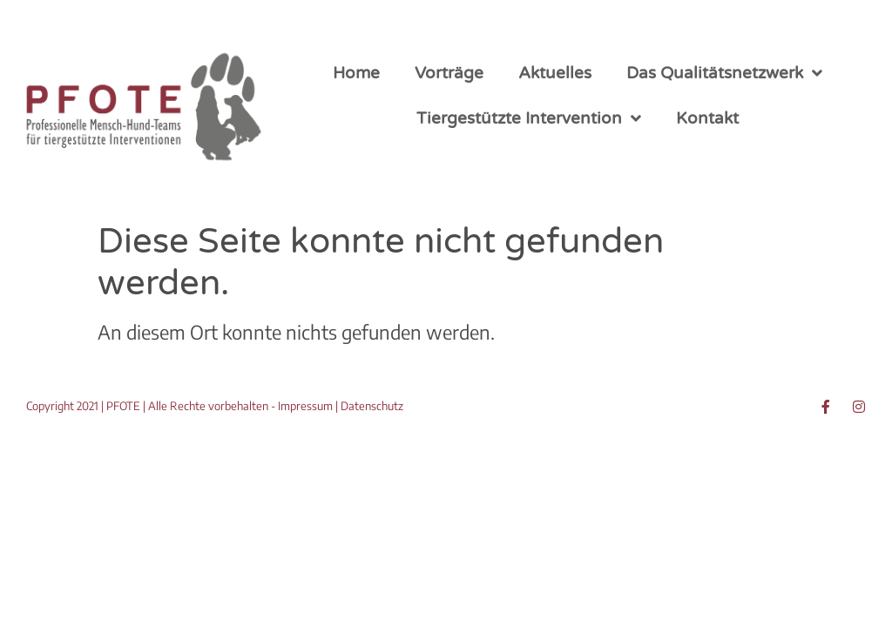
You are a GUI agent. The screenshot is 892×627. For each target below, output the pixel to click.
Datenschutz (372, 406)
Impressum (305, 406)
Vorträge (449, 73)
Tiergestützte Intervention (528, 118)
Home (356, 73)
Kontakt (707, 118)
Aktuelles (554, 73)
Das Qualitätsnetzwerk (724, 73)
